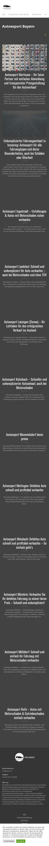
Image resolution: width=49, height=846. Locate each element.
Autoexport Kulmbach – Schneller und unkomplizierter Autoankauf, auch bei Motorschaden (24, 383)
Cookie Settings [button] (9, 841)
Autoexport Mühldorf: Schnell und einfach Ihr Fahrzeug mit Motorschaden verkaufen (24, 656)
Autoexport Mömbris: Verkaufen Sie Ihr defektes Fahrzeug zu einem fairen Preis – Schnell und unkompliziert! (24, 598)
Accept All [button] (21, 841)
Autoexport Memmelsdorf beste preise (24, 436)
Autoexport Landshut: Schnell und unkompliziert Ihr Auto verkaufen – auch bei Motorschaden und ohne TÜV (24, 270)
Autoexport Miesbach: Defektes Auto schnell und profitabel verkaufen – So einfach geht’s (25, 543)
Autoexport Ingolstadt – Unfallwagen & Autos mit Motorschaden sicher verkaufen (24, 215)
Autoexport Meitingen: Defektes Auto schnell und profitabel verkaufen (24, 487)
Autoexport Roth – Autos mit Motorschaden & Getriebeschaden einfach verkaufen (24, 713)
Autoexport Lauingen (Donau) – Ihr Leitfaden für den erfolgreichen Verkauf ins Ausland (24, 325)
